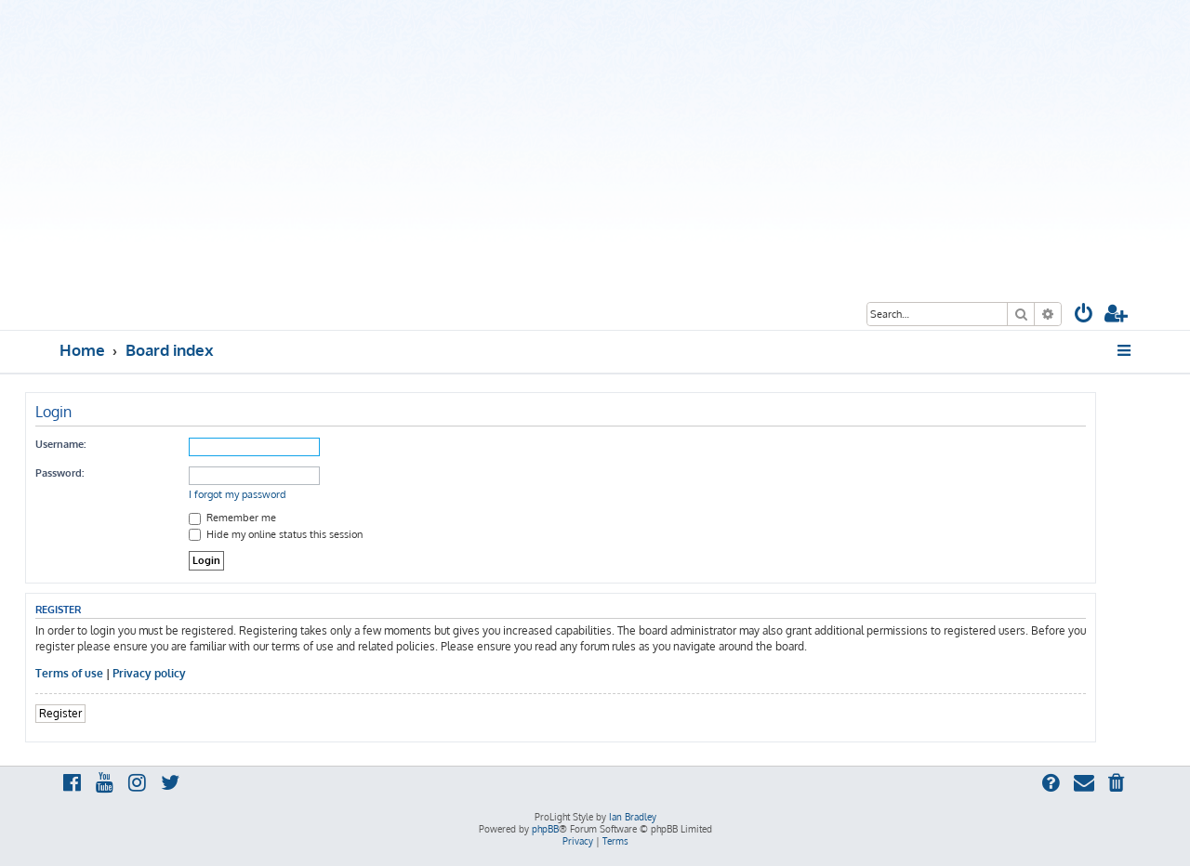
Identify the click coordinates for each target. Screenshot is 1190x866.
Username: (60, 444)
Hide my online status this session (276, 534)
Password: (59, 472)
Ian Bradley (632, 816)
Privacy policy (149, 673)
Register (60, 713)
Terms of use (69, 673)
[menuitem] (1084, 315)
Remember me (232, 517)
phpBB (545, 828)
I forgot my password (237, 494)
